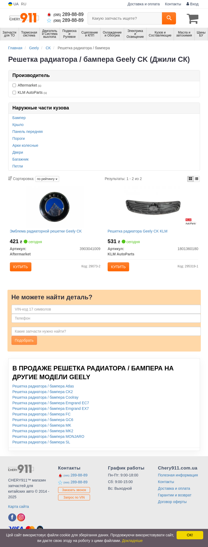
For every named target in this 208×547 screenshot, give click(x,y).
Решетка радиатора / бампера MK (42, 428)
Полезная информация (178, 478)
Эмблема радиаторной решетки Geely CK (47, 232)
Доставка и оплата (144, 4)
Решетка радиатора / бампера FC (42, 417)
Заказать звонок (74, 493)
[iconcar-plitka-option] (190, 178)
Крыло (18, 124)
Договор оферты (172, 505)
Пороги (19, 138)
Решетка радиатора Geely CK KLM (139, 232)
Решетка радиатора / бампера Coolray (46, 400)
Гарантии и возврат (174, 498)
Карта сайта (18, 509)
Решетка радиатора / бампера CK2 (43, 395)
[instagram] (21, 520)
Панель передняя (28, 131)
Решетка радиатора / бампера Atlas (43, 389)
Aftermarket (27, 85)
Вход (192, 4)
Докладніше (132, 540)
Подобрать (24, 343)
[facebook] (12, 520)
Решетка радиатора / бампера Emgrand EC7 (51, 406)
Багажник (21, 159)
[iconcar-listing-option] (196, 178)
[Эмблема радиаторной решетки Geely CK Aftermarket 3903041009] (55, 207)
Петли (18, 166)
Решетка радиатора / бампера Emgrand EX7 (51, 411)
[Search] (169, 18)
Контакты (173, 4)
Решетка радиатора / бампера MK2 (43, 434)
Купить (21, 268)
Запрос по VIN (74, 500)
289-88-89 (65, 14)
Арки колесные (25, 145)
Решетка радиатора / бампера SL (41, 445)
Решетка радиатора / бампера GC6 (43, 423)
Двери (18, 152)
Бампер (19, 117)
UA (13, 4)
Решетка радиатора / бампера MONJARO (48, 439)
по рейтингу (47, 179)
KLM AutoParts (30, 92)
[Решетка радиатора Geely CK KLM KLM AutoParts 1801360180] (153, 207)
